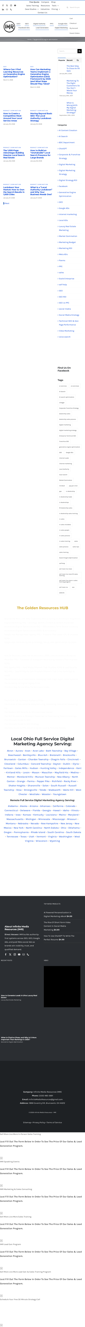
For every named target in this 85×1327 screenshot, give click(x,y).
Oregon (8, 832)
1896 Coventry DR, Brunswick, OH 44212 (47, 1103)
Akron (10, 750)
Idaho (66, 810)
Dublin (66, 763)
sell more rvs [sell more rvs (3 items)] (63, 587)
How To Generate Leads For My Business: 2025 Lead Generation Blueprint (40, 655)
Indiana (9, 814)
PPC (61, 266)
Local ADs (63, 220)
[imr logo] (9, 22)
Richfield (57, 781)
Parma (31, 781)
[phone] (11, 9)
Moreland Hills (25, 776)
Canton (22, 759)
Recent (70, 60)
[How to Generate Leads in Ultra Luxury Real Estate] (21, 979)
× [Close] (1, 1158)
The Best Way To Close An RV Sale (73, 68)
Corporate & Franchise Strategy (69, 156)
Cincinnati (73, 759)
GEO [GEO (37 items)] (60, 452)
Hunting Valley (48, 768)
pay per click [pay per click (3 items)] (73, 486)
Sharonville (34, 785)
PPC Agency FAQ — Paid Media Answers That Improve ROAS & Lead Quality (40, 667)
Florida (36, 810)
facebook (63, 186)
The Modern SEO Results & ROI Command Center (28, 712)
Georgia (46, 810)
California (58, 806)
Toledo (42, 790)
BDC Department (67, 142)
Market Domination (12, 110)
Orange (21, 781)
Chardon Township (38, 759)
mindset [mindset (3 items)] (62, 486)
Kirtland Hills (13, 772)
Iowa (18, 814)
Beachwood (14, 755)
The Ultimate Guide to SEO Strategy (21, 724)
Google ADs (64, 208)
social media (65, 309)
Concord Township (41, 763)
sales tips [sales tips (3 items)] (76, 547)
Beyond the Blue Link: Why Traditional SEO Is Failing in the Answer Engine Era (42, 618)
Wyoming (55, 841)
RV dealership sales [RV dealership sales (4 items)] (65, 508)
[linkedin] (3, 9)
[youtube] (15, 5)
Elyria (76, 763)
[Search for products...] (74, 7)
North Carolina (34, 827)
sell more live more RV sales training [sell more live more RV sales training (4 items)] (68, 574)
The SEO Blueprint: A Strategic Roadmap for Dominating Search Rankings (40, 716)
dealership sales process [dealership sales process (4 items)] (67, 419)
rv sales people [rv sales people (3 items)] (64, 530)
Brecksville (69, 755)
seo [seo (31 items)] (73, 587)
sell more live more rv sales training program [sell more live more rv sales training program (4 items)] (68, 581)
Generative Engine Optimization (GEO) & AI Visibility (30, 630)
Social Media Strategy (69, 315)
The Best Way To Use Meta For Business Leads (26, 687)
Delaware (25, 810)
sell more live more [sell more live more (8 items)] (65, 569)
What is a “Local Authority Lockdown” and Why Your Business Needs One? (41, 191)
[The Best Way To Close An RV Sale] (62, 66)
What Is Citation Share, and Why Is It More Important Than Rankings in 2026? (18, 1038)
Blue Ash (42, 755)
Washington (65, 836)
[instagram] (11, 5)
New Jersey (66, 823)
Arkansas (45, 806)
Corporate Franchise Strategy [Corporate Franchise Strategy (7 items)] (69, 408)
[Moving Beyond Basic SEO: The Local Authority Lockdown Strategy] (41, 95)
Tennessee (12, 836)
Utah (31, 836)
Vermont (41, 836)
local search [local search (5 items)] (63, 474)
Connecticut (11, 810)
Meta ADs (63, 254)
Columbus (23, 763)
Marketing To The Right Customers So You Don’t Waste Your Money (73, 86)
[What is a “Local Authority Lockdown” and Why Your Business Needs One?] (41, 168)
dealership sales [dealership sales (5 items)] (64, 414)
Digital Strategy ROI (68, 180)
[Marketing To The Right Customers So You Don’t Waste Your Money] (62, 81)
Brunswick (10, 759)
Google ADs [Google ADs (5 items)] (69, 452)
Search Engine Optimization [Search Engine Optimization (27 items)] (68, 558)
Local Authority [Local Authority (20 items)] (64, 469)
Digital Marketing (67, 164)
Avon (27, 750)
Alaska (23, 806)
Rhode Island (38, 832)
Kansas (27, 814)
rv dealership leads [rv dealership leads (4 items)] (65, 497)
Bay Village (70, 750)
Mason (35, 772)
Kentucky (38, 814)
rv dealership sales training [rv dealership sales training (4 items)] (68, 513)
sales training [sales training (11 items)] (63, 552)
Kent (78, 768)
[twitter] (7, 5)
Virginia (52, 836)
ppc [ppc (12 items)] (60, 491)
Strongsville (30, 790)
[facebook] (3, 5)
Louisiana (51, 814)
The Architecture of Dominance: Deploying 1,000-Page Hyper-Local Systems (41, 679)
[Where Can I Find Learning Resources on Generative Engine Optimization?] (14, 51)
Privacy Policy (39, 1122)
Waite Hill (68, 790)
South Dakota (73, 832)
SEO (61, 290)
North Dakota (51, 827)
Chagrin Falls (58, 759)
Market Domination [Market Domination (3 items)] (65, 480)
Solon (45, 785)
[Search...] (67, 51)
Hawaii (57, 810)
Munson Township (45, 776)
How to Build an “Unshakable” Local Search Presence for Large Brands (40, 154)
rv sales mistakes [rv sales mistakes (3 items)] (65, 524)
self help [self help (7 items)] (62, 563)
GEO (5, 66)
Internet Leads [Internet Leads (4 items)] (64, 458)
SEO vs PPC (64, 303)
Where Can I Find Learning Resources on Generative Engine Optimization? (14, 73)
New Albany (63, 776)
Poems (62, 260)
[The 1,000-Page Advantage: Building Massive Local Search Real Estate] (14, 132)
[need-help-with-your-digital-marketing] (70, 344)
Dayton (57, 763)
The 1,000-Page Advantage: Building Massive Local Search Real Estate (14, 154)
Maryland (73, 814)
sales (61, 272)
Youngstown (59, 794)
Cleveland (9, 763)
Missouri (72, 819)
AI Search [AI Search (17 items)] (62, 391)
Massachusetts (15, 819)
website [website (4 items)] (61, 593)
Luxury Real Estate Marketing (67, 228)
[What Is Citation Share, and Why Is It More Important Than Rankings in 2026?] (21, 1021)
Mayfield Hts (61, 772)
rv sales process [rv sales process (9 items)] (64, 535)
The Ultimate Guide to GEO (17, 720)
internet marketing (68, 214)
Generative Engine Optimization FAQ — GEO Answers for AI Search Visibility (41, 626)
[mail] (7, 9)
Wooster (46, 794)
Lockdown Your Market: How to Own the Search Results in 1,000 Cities (13, 191)
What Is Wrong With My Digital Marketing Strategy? (72, 108)
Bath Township (54, 750)
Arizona (34, 806)
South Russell (58, 785)
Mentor (11, 776)
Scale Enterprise (66, 278)
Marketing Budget (67, 242)
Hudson (34, 768)
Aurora (19, 750)
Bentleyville (29, 755)
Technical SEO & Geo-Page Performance (69, 323)
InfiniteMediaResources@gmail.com (46, 1099)
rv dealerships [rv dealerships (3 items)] (64, 502)
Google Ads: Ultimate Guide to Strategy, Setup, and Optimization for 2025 (40, 642)
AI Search (63, 136)
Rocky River (70, 781)
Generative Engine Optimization (67, 194)
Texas (23, 836)
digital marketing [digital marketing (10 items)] (65, 425)
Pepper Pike (43, 781)
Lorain (26, 772)
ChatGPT (63, 148)
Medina (75, 772)
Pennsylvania (21, 832)
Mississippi (58, 819)
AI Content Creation (68, 130)
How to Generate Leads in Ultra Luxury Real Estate (19, 996)
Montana (11, 823)
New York (19, 827)
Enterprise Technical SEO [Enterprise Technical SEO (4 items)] (67, 436)
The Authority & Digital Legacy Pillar (22, 683)
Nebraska (23, 823)
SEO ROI (62, 297)
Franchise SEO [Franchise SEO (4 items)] (64, 441)
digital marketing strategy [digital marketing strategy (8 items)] (67, 430)
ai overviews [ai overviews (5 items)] (75, 386)
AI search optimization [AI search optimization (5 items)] (66, 397)
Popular (61, 60)
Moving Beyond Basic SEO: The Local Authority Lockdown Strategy (41, 117)
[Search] (67, 7)
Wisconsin (41, 841)
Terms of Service (54, 1122)
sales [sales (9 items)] (76, 541)
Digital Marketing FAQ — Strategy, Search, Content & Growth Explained (39, 622)
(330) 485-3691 (46, 1095)
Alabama (13, 806)
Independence (66, 768)
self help (63, 284)
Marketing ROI (65, 248)
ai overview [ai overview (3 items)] (63, 386)
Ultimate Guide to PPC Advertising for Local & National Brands (35, 728)
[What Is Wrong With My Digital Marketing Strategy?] (62, 103)
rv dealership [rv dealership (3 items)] (70, 491)
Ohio (63, 827)
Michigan (31, 819)
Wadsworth (54, 790)
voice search (65, 337)
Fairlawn (8, 768)
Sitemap (27, 1122)
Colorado (70, 806)
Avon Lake (38, 750)
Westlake (34, 794)
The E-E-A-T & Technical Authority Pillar (23, 700)
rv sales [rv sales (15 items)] (61, 519)
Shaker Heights (17, 785)
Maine (62, 814)
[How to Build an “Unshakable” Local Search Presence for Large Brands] (41, 132)
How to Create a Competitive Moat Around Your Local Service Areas (12, 117)
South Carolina (55, 832)
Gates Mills (21, 768)
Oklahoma (74, 827)
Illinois (75, 810)
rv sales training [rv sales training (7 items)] (64, 541)
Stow (19, 790)
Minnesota (44, 819)
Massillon (47, 772)
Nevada (35, 823)
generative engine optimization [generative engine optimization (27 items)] (69, 447)
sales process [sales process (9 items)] (63, 547)
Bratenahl (55, 755)
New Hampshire (49, 823)
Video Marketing (66, 331)
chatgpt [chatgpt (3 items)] (61, 402)
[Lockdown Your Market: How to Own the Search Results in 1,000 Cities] (14, 168)
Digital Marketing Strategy (67, 172)
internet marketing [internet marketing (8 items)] (65, 463)
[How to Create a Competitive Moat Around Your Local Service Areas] (14, 95)
